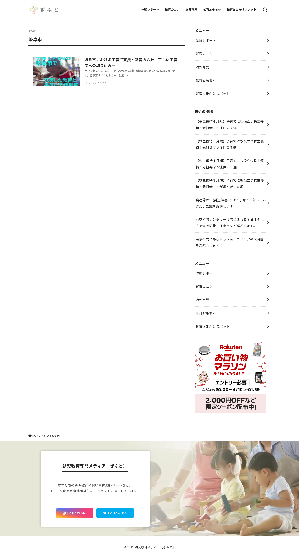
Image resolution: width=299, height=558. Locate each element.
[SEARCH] (265, 10)
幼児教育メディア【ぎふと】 (155, 547)
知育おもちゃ (212, 9)
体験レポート (150, 9)
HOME (36, 435)
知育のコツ (172, 9)
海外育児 (191, 9)
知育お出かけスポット (241, 9)
